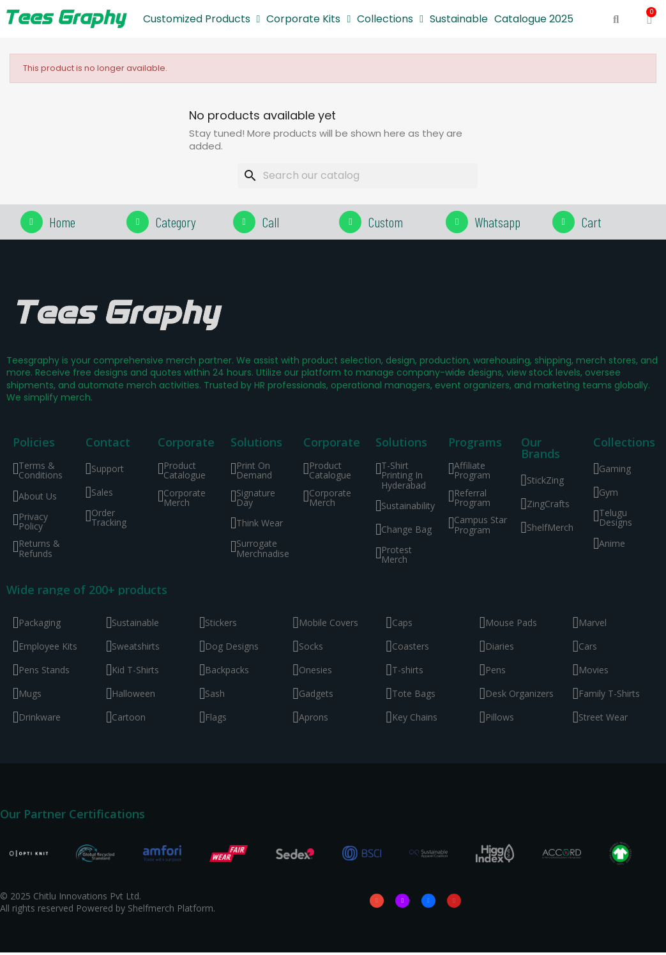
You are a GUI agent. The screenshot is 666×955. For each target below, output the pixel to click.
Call (270, 221)
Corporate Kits (308, 19)
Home (62, 221)
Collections (390, 19)
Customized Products (202, 19)
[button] (615, 19)
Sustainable (459, 18)
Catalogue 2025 (533, 18)
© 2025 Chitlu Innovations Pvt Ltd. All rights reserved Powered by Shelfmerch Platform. (107, 902)
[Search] (358, 175)
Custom (385, 221)
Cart (591, 221)
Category (175, 221)
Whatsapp (497, 221)
